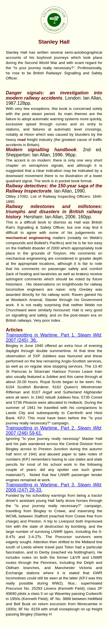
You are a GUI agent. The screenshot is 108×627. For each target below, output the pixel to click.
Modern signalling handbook (41, 149)
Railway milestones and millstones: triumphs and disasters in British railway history (54, 211)
